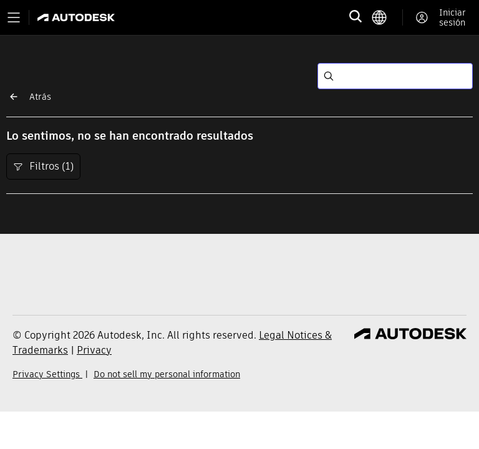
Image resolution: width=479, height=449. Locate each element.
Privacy (94, 350)
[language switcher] (387, 17)
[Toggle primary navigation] (13, 17)
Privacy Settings (47, 374)
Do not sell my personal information (167, 374)
